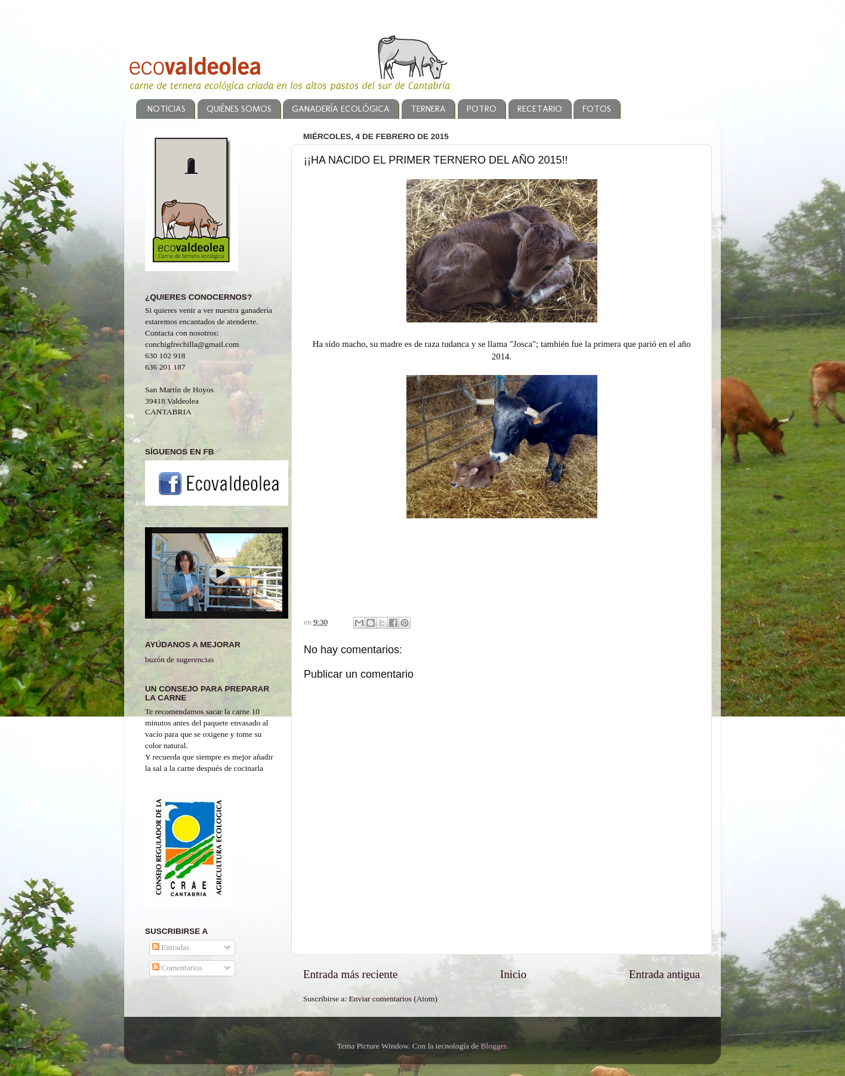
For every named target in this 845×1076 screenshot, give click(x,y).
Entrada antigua (664, 974)
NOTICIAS (166, 108)
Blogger (493, 1045)
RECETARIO (539, 108)
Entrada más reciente (350, 974)
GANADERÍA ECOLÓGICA (341, 108)
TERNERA (428, 108)
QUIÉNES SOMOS (239, 108)
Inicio (513, 974)
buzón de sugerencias (179, 659)
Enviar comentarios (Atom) (393, 998)
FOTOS (596, 108)
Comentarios (177, 967)
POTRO (481, 108)
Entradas (171, 947)
